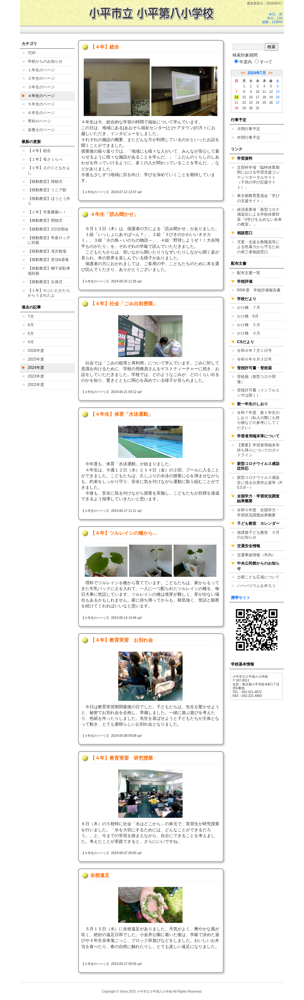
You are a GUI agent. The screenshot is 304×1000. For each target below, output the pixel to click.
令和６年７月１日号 (254, 350)
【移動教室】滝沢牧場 (47, 251)
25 (264, 102)
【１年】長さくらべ (45, 159)
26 (271, 102)
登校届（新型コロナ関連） (256, 379)
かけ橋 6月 (248, 316)
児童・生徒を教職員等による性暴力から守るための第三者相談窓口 (258, 247)
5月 (31, 333)
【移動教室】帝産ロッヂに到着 (49, 240)
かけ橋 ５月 (248, 325)
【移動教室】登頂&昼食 (48, 259)
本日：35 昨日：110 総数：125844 (272, 18)
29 (244, 108)
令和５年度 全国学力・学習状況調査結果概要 (258, 512)
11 (264, 92)
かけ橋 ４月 (248, 333)
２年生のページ (41, 78)
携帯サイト (240, 597)
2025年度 (36, 359)
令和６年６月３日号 (254, 359)
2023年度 (36, 376)
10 (257, 92)
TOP (31, 53)
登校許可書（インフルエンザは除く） (258, 392)
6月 (31, 325)
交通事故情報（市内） (256, 555)
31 (257, 108)
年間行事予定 (248, 137)
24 (257, 102)
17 (257, 97)
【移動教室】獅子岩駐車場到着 (49, 271)
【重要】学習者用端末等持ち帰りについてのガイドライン (258, 450)
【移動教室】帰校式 (45, 181)
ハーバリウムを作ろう (256, 586)
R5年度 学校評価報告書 (258, 290)
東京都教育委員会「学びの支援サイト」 (258, 198)
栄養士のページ (41, 130)
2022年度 (36, 384)
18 (264, 97)
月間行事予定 (248, 129)
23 (250, 102)
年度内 (243, 61)
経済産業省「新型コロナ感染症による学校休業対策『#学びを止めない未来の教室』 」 (259, 217)
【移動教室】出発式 (45, 282)
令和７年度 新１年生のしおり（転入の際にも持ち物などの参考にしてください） (258, 420)
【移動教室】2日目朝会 (48, 229)
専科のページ (39, 121)
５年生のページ (41, 104)
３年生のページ (41, 87)
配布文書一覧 (248, 273)
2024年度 (36, 367)
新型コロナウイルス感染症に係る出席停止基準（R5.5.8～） (259, 482)
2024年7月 (256, 73)
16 (250, 97)
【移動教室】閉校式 (45, 220)
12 (271, 92)
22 (244, 102)
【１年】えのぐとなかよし (49, 170)
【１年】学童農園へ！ (47, 212)
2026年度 (36, 350)
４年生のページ (41, 96)
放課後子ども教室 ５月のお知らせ (258, 535)
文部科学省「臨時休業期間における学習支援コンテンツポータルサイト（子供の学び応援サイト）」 (258, 177)
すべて (263, 61)
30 (250, 108)
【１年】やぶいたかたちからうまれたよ (49, 293)
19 (271, 97)
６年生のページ (41, 113)
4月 (31, 342)
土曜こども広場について (258, 577)
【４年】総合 (39, 150)
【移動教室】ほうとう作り (49, 201)
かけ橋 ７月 (248, 307)
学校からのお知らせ (45, 61)
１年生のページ (41, 70)
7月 (31, 316)
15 (244, 97)
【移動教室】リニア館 (47, 190)
